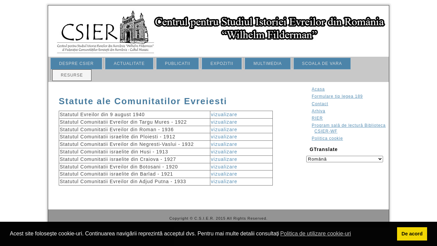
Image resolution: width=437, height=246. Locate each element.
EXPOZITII (221, 63)
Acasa (318, 89)
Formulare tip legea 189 (337, 96)
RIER (317, 118)
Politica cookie (327, 138)
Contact (320, 103)
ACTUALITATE (129, 63)
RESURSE (72, 75)
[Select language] (344, 159)
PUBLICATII (177, 63)
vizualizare (224, 114)
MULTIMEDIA (267, 63)
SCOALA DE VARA (322, 63)
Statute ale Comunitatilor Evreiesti (143, 101)
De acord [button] (412, 233)
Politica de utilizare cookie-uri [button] (315, 233)
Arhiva (318, 111)
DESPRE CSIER (76, 63)
